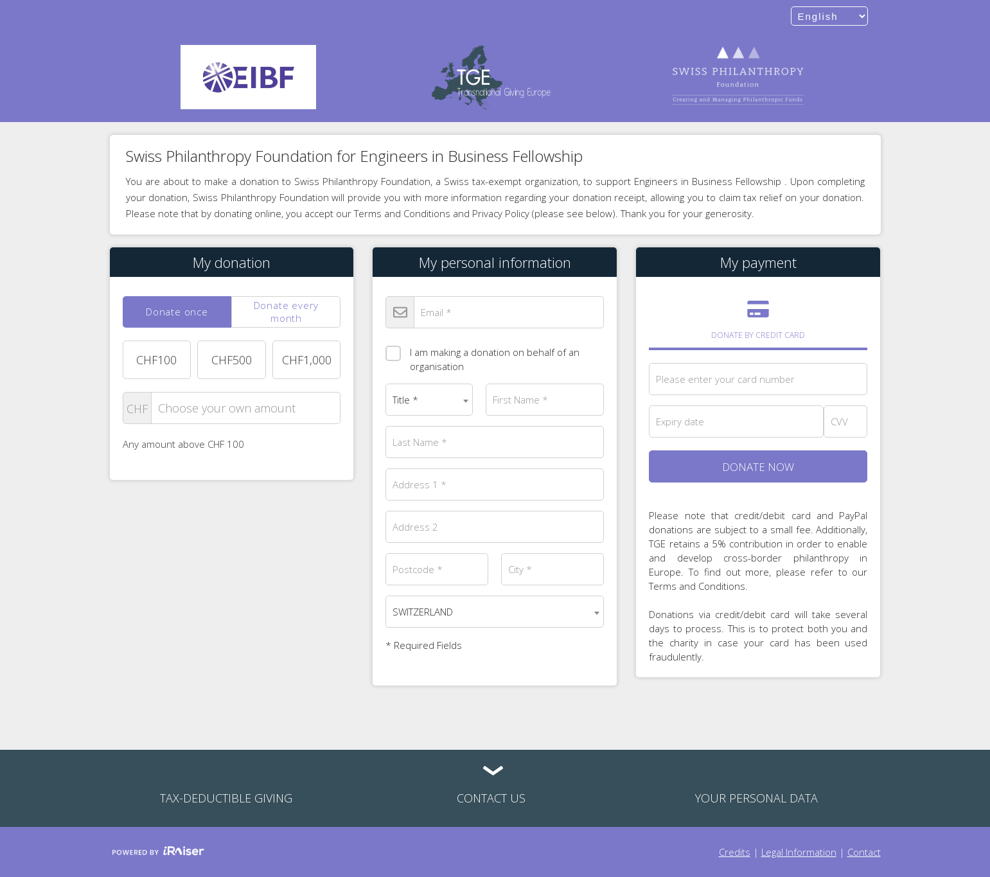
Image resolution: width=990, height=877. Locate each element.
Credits (734, 852)
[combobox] (429, 400)
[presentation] (177, 311)
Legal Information (798, 852)
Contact (864, 852)
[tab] (177, 312)
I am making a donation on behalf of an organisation (482, 356)
